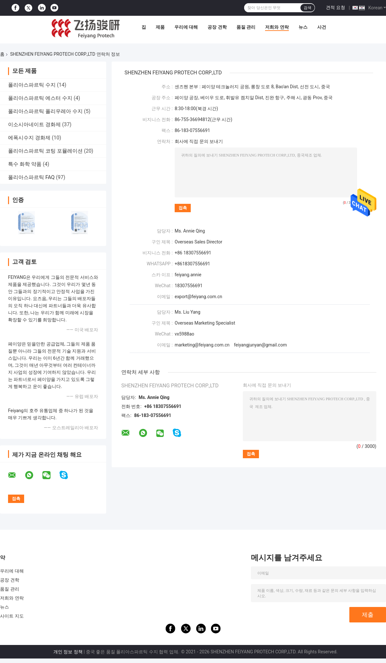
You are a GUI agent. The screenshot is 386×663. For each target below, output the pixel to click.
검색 (307, 7)
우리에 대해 (186, 27)
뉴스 (303, 27)
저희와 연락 (277, 27)
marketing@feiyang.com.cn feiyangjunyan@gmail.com (231, 344)
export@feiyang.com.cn (198, 296)
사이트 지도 (12, 616)
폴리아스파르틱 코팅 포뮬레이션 (45, 151)
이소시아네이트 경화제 (34, 124)
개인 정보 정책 (68, 651)
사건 (321, 27)
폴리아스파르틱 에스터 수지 (40, 98)
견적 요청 (335, 7)
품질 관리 (245, 27)
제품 (160, 27)
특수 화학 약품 (24, 164)
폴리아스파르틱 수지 (32, 85)
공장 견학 (216, 27)
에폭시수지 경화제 (29, 138)
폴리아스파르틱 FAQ (31, 177)
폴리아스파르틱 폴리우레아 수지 (45, 111)
